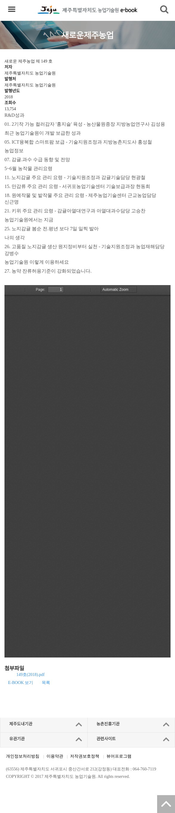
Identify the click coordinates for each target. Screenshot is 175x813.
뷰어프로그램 (118, 756)
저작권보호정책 (84, 756)
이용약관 (55, 756)
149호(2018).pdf (30, 674)
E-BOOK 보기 (20, 682)
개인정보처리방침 (22, 756)
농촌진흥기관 (108, 724)
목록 (46, 682)
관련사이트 (106, 739)
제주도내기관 (20, 724)
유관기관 (17, 739)
